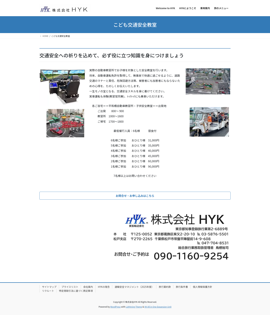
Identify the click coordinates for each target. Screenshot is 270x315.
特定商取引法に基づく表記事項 (76, 290)
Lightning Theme (134, 306)
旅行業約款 (165, 286)
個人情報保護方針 (202, 286)
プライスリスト (69, 286)
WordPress (115, 306)
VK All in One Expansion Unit (158, 306)
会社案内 (88, 286)
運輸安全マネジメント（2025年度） (134, 286)
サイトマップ (49, 286)
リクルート (48, 290)
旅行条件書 (182, 286)
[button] (135, 195)
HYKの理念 (104, 286)
